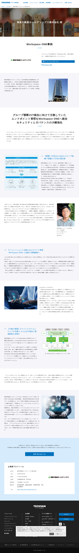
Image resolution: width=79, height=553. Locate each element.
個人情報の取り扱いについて (37, 544)
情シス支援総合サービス (47, 522)
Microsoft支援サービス (47, 516)
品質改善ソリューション (47, 524)
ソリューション (34, 2)
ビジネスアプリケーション (10, 523)
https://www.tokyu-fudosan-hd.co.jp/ (27, 489)
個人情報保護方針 (24, 544)
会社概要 (25, 2)
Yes (60, 534)
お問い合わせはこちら (39, 454)
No (51, 534)
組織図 (26, 523)
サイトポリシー (70, 544)
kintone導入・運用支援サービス (48, 519)
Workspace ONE (47, 64)
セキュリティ (7, 521)
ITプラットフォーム (8, 518)
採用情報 (48, 2)
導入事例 (42, 2)
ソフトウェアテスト (8, 528)
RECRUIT (66, 514)
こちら (43, 529)
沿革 (26, 525)
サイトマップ (61, 544)
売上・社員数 (28, 521)
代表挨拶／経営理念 (29, 516)
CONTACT (66, 519)
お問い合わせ (68, 2)
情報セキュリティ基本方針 (11, 544)
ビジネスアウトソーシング (10, 525)
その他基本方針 (51, 544)
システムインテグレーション (10, 516)
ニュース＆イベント (57, 2)
